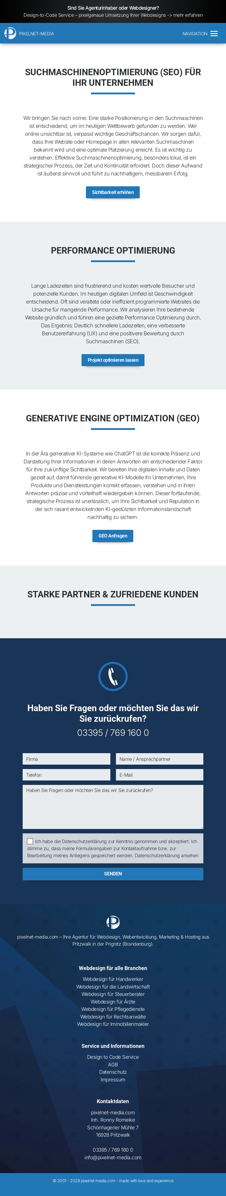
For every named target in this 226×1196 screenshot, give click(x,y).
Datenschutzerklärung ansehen (166, 863)
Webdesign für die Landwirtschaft (113, 995)
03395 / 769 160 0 (113, 740)
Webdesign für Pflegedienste (113, 1017)
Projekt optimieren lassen (113, 365)
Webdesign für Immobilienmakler (113, 1032)
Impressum (113, 1088)
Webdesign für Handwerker (113, 987)
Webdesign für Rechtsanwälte (113, 1025)
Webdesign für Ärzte (113, 1010)
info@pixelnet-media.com (113, 1165)
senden (113, 882)
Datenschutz (113, 1080)
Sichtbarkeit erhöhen (113, 195)
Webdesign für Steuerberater (113, 1002)
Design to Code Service (113, 1065)
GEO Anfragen (113, 544)
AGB (113, 1073)
